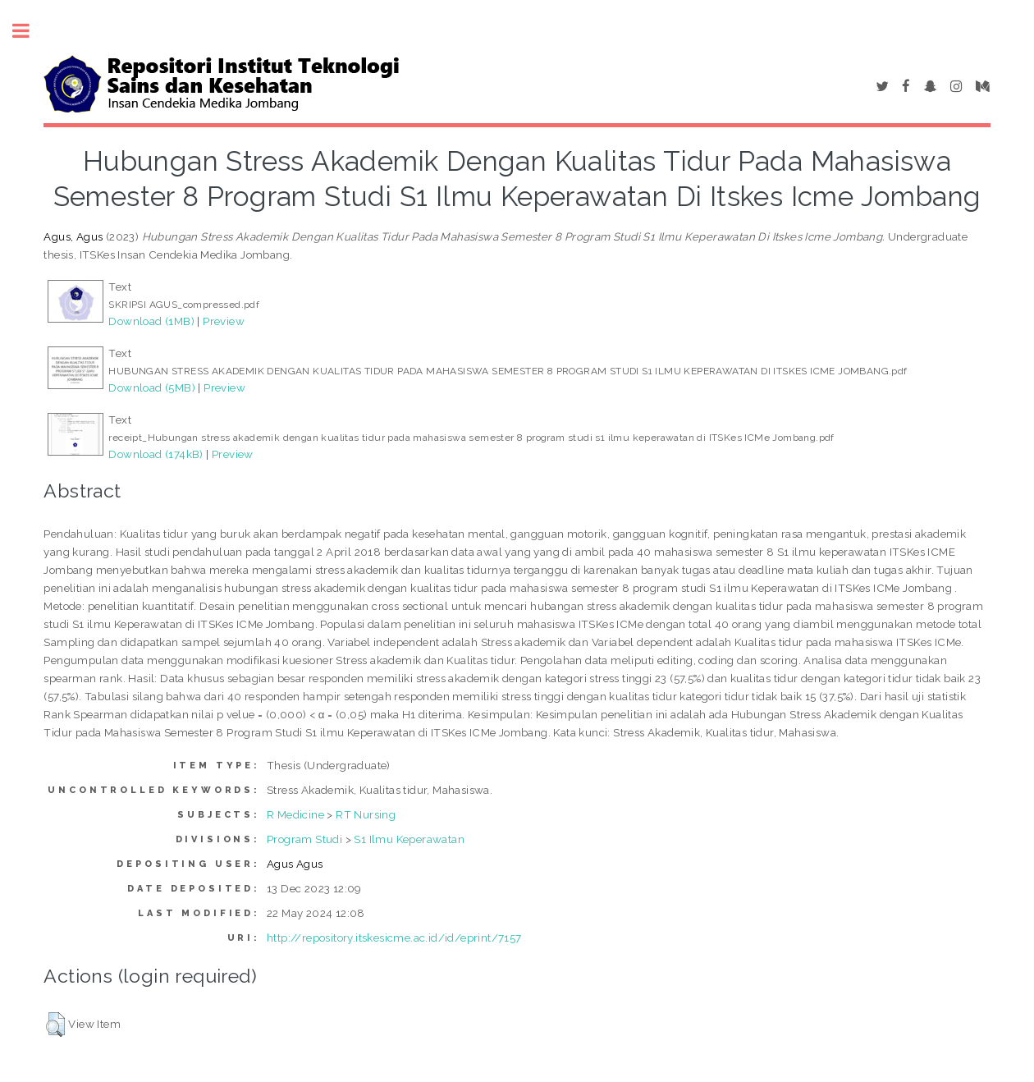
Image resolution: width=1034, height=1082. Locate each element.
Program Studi (304, 839)
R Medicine (295, 814)
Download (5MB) (151, 387)
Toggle (29, 31)
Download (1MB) (151, 321)
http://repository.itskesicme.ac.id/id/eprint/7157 (394, 937)
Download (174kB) (155, 454)
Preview (224, 321)
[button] (55, 1024)
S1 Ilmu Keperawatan (409, 839)
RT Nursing (366, 814)
